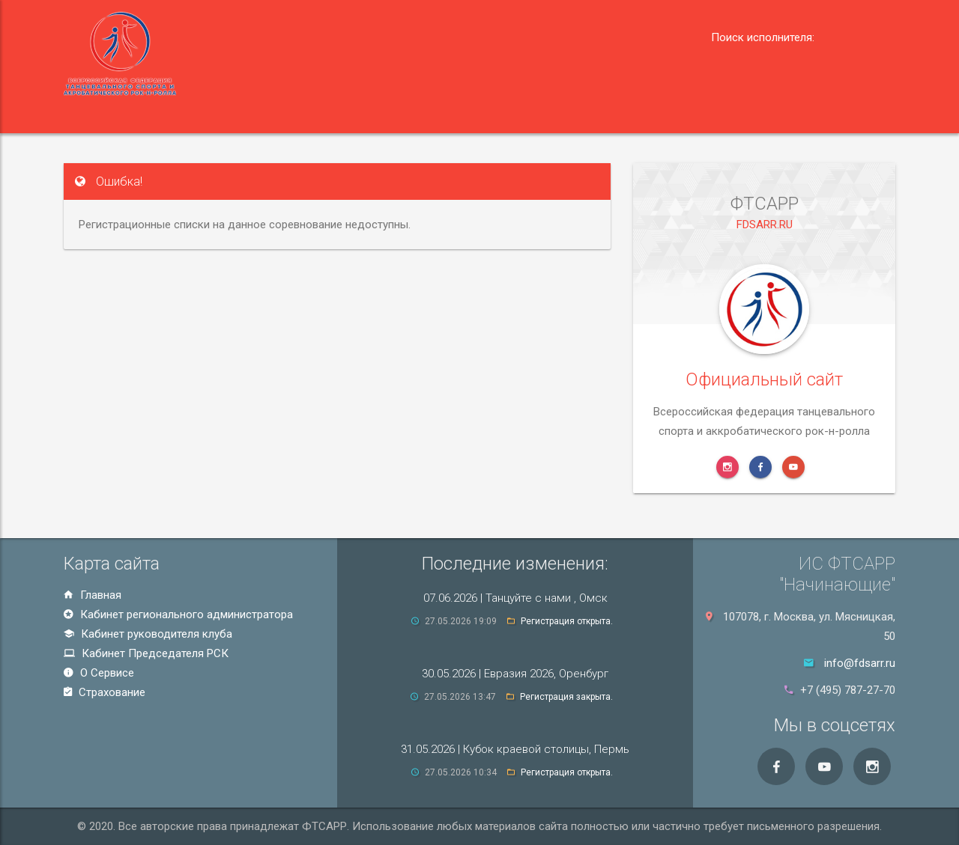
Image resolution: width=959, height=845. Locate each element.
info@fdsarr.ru (859, 663)
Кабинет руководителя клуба (148, 634)
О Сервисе (99, 673)
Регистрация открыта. (567, 621)
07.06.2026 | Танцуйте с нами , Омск (515, 598)
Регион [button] (193, 114)
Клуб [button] (270, 114)
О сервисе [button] (508, 114)
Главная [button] (107, 114)
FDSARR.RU (764, 262)
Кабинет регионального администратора (178, 614)
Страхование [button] (610, 114)
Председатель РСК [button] (382, 114)
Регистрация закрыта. (566, 697)
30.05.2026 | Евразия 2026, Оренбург (515, 673)
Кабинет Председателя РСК (146, 653)
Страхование (104, 692)
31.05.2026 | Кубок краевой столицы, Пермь (515, 749)
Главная (92, 595)
